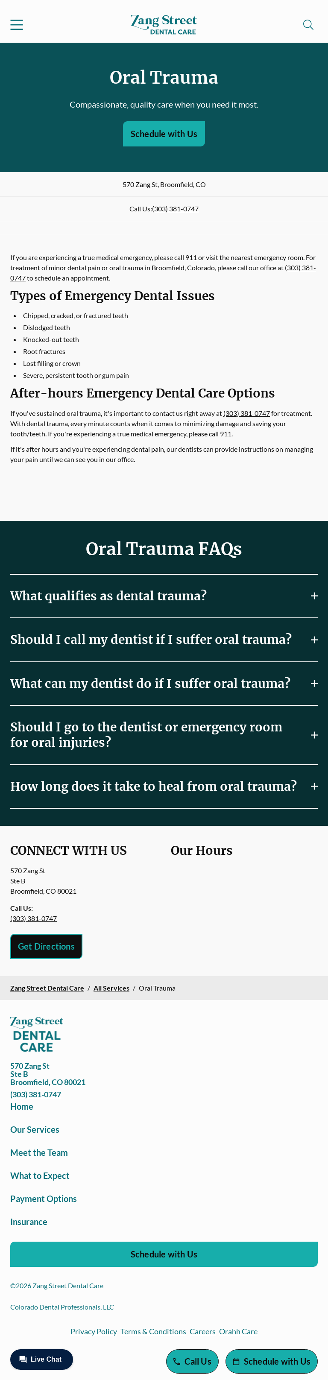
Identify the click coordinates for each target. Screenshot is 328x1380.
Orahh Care (238, 1331)
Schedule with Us (164, 134)
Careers (203, 1331)
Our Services (34, 1129)
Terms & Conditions (153, 1331)
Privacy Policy (93, 1331)
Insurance (28, 1221)
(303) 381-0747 (175, 209)
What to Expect (40, 1175)
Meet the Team (39, 1152)
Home (21, 1106)
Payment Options (43, 1198)
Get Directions (46, 946)
